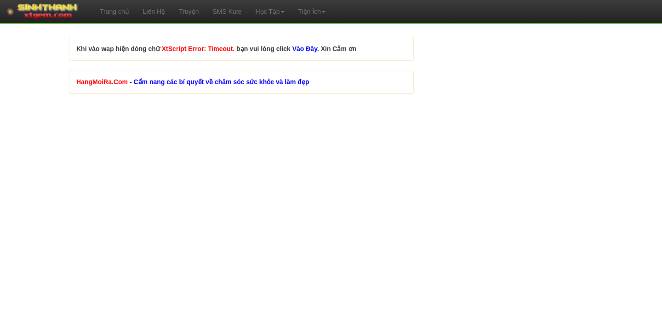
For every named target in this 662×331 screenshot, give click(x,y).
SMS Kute (226, 11)
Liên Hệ (154, 11)
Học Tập (270, 11)
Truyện (189, 11)
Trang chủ (114, 11)
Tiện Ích (312, 11)
